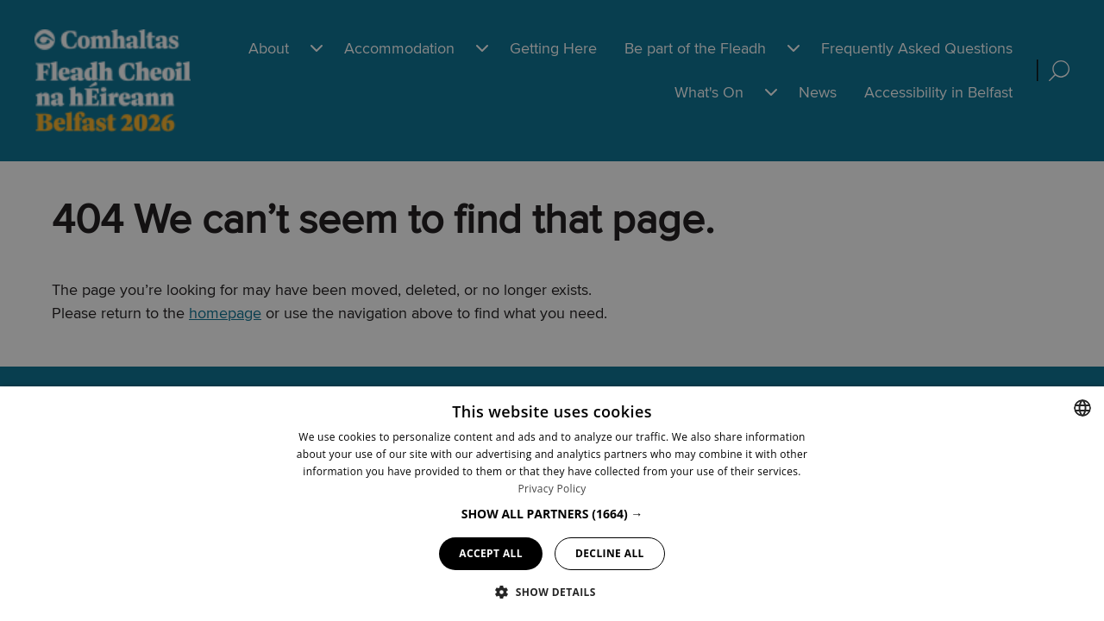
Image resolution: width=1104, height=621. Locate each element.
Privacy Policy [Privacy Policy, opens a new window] (552, 488)
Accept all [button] (491, 553)
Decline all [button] (609, 553)
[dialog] (552, 503)
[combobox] (1082, 408)
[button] (552, 514)
